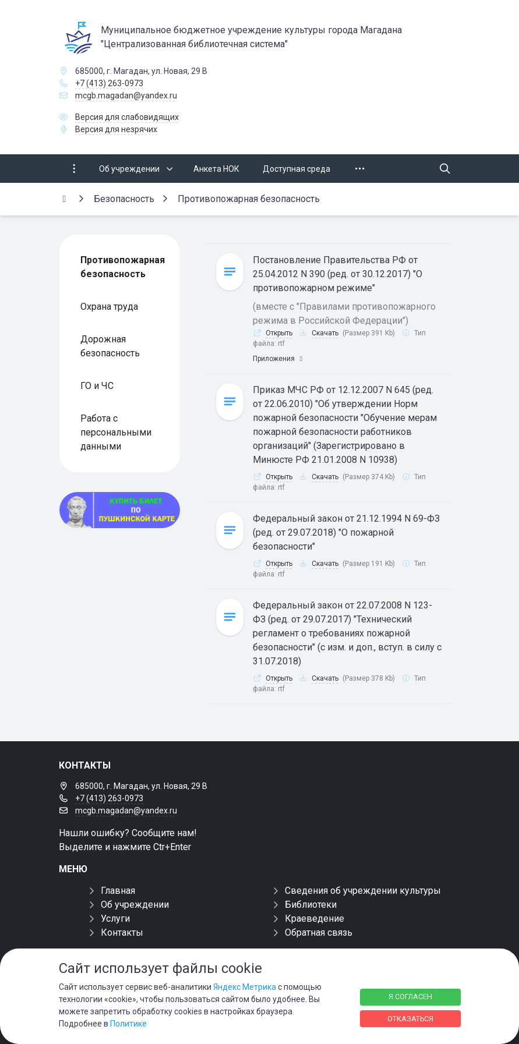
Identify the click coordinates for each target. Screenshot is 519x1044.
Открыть (279, 333)
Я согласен (410, 996)
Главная (118, 890)
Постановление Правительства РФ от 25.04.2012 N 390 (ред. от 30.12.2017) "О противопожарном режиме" (337, 273)
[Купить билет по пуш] (120, 510)
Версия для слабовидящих (127, 117)
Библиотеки (311, 904)
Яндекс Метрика (244, 987)
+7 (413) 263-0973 (109, 83)
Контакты (122, 932)
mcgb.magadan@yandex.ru (126, 95)
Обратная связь (318, 932)
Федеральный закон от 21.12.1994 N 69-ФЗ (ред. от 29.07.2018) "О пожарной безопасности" (346, 532)
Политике (128, 1023)
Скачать (325, 333)
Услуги (115, 918)
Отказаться (410, 1018)
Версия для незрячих (116, 129)
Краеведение (314, 918)
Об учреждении (135, 904)
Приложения (279, 359)
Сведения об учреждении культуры (363, 890)
